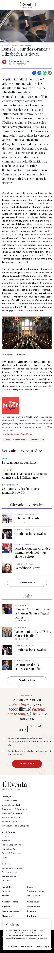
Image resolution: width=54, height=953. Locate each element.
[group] (27, 461)
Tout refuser (10, 947)
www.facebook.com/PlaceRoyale (17, 434)
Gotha (5, 45)
